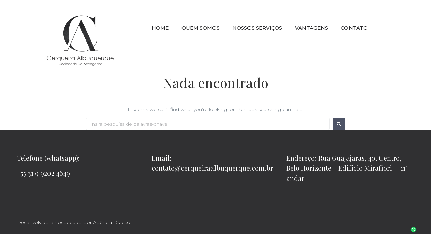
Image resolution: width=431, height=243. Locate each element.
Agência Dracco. (112, 222)
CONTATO (354, 28)
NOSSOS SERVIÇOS (257, 28)
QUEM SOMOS (200, 28)
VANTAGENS (311, 28)
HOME (160, 28)
